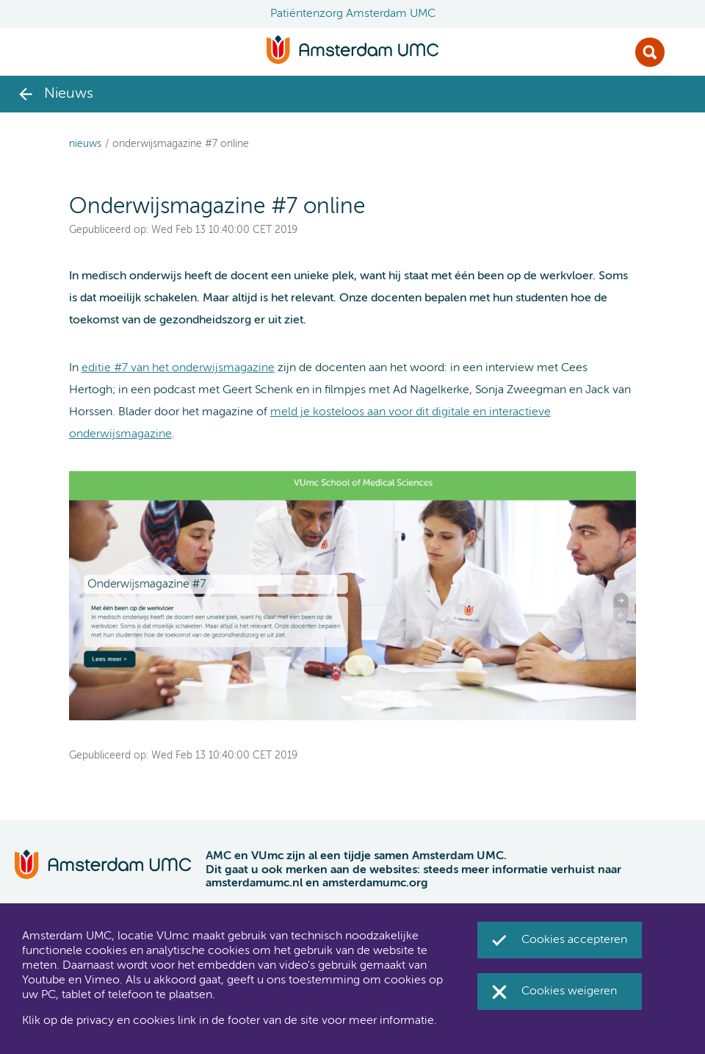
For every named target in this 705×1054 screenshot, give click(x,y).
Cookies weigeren (569, 991)
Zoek (650, 52)
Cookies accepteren (574, 940)
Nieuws (85, 144)
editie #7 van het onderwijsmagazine (178, 368)
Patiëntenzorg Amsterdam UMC (352, 14)
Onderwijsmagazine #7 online (180, 144)
